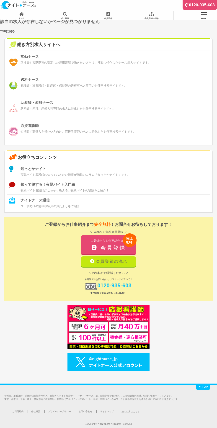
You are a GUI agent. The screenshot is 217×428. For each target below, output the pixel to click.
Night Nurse (104, 424)
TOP (203, 386)
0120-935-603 (202, 5)
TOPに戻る (7, 31)
